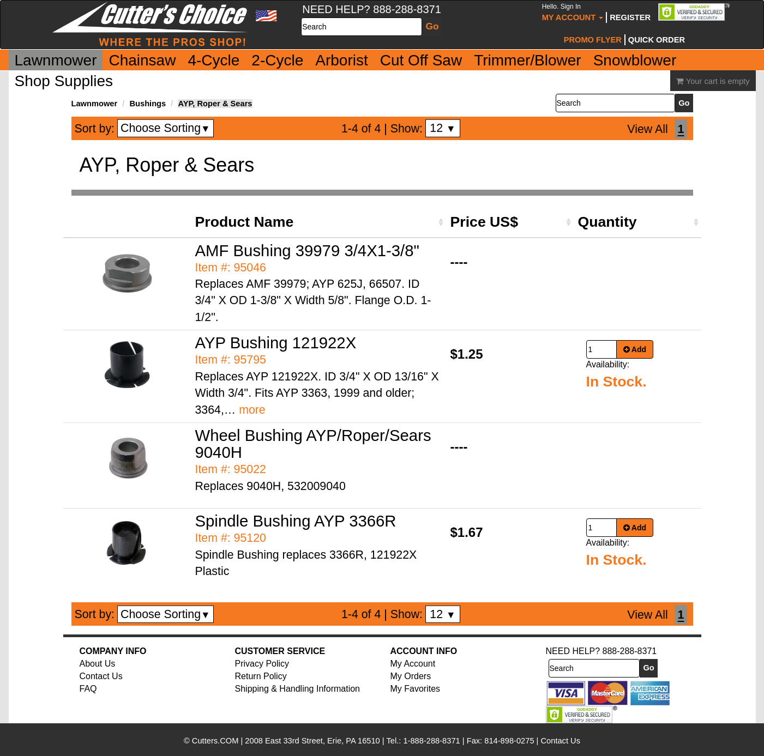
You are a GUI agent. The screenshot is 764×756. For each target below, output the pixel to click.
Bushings (147, 103)
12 (442, 128)
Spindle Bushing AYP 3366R (295, 521)
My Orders (410, 676)
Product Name (244, 222)
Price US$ (484, 222)
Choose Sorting (165, 128)
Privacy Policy (262, 663)
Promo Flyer (593, 39)
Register (630, 17)
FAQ (88, 688)
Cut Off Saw (421, 60)
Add (635, 349)
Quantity (607, 222)
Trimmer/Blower (527, 60)
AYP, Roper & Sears (215, 103)
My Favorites (415, 688)
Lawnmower (56, 60)
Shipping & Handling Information (297, 688)
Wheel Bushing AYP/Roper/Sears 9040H (313, 443)
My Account (573, 12)
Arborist (341, 60)
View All (647, 129)
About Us (98, 663)
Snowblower (635, 60)
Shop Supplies (64, 80)
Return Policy (261, 676)
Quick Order (656, 39)
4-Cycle (213, 60)
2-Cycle (277, 60)
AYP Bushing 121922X (276, 343)
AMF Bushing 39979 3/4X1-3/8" (307, 250)
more (252, 409)
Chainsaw (142, 60)
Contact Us (101, 676)
